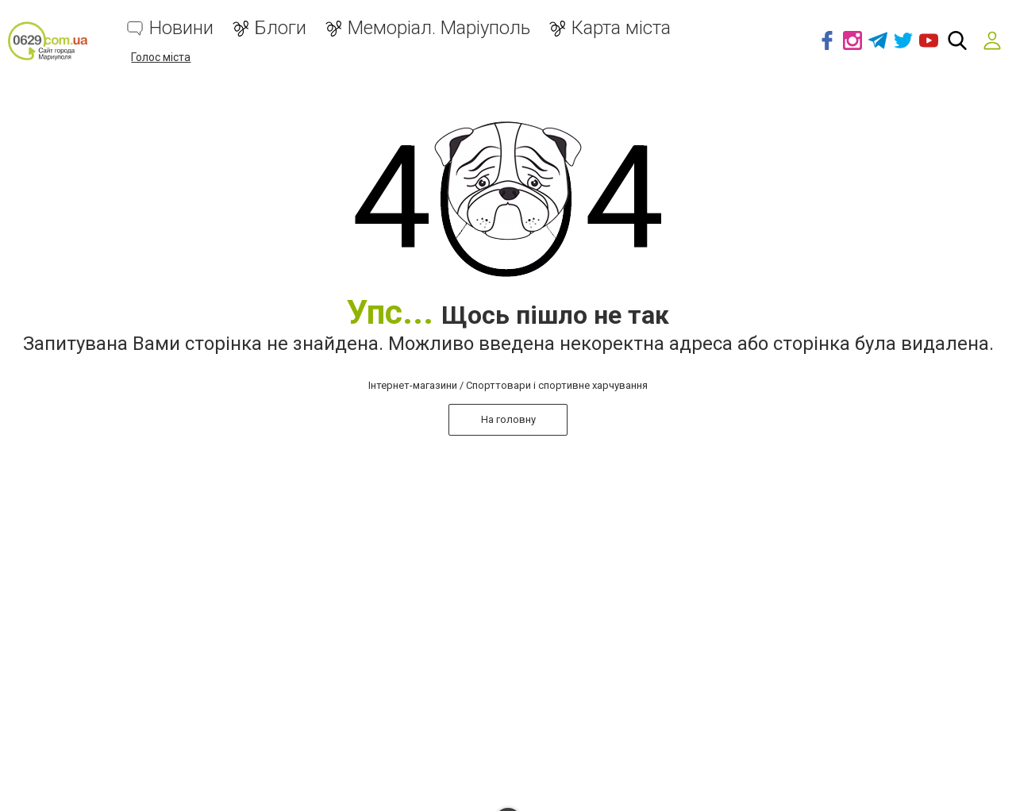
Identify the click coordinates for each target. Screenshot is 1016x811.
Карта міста (621, 28)
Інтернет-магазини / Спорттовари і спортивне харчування (508, 385)
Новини (181, 28)
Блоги (280, 28)
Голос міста (160, 57)
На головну (508, 419)
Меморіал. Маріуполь (439, 28)
